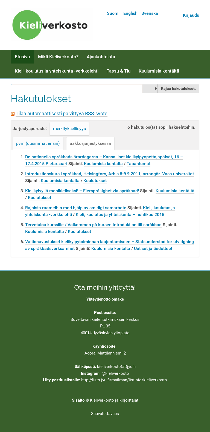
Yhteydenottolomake (105, 299)
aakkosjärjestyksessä (90, 143)
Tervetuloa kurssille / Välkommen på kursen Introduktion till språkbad (93, 224)
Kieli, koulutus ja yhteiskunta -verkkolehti (56, 71)
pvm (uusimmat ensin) (38, 143)
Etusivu (22, 56)
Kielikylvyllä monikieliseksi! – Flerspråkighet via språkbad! (82, 190)
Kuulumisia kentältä (159, 71)
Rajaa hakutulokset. (178, 88)
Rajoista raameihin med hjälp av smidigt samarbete (75, 207)
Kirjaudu (191, 15)
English (130, 13)
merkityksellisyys (69, 128)
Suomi (113, 13)
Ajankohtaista (101, 56)
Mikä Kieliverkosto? (58, 56)
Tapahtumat (138, 163)
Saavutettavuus (105, 413)
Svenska (149, 13)
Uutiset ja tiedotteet (153, 248)
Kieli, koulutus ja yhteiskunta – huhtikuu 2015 (120, 214)
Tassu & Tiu (118, 71)
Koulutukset (95, 180)
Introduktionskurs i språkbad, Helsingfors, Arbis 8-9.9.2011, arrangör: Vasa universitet (109, 173)
